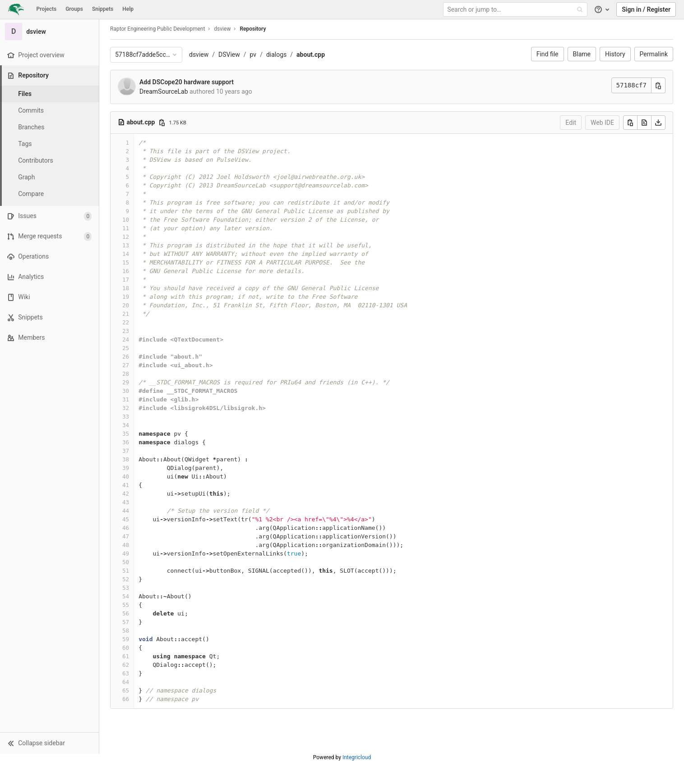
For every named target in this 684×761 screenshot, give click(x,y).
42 (125, 493)
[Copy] (630, 122)
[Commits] (49, 110)
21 (125, 313)
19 (125, 296)
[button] (49, 743)
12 (125, 236)
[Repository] (50, 75)
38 (125, 459)
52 (125, 579)
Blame (582, 54)
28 (125, 373)
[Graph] (49, 177)
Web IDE (602, 122)
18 (125, 288)
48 (125, 545)
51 (125, 570)
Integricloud (356, 757)
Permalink (654, 54)
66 (125, 699)
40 (125, 476)
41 (125, 485)
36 (125, 442)
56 (125, 613)
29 (125, 382)
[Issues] (49, 216)
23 (125, 331)
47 (125, 536)
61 (125, 656)
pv (253, 54)
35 (125, 433)
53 (125, 587)
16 (125, 271)
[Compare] (49, 194)
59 (125, 639)
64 (125, 682)
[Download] (658, 122)
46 (125, 527)
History (615, 54)
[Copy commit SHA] (658, 85)
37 (125, 450)
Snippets (102, 9)
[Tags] (49, 144)
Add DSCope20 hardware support (186, 82)
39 (125, 468)
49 (125, 553)
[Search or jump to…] (516, 9)
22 (125, 322)
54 (125, 596)
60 (125, 647)
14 (125, 254)
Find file (547, 54)
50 (125, 562)
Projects (47, 9)
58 (125, 630)
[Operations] (49, 256)
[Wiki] (49, 297)
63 (125, 673)
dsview (198, 54)
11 (125, 228)
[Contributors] (49, 160)
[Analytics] (49, 277)
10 (125, 219)
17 (125, 279)
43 (125, 502)
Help (128, 9)
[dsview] (49, 31)
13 (125, 245)
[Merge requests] (49, 236)
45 (125, 519)
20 (125, 305)
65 (125, 690)
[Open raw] (644, 122)
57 (125, 622)
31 (125, 399)
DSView (229, 54)
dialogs (276, 54)
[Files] (49, 94)
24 (125, 339)
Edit (570, 122)
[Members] (49, 338)
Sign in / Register (646, 9)
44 (125, 510)
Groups (74, 9)
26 (125, 356)
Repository (253, 29)
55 (125, 605)
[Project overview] (49, 55)
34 (125, 425)
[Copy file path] (162, 122)
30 (125, 390)
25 (125, 348)
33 (125, 416)
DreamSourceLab (163, 91)
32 (125, 408)
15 (125, 262)
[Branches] (49, 127)
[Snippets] (49, 317)
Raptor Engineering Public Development (157, 29)
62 (125, 664)
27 (125, 365)
